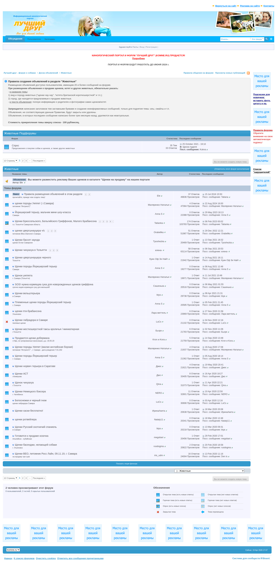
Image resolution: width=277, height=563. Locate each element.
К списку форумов (24, 558)
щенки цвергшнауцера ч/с (30, 230)
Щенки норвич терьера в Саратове (35, 366)
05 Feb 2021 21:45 (214, 302)
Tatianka (158, 223)
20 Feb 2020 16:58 (214, 445)
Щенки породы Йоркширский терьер (36, 266)
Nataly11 (158, 419)
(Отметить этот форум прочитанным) (231, 169)
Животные (66, 73)
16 (189, 454)
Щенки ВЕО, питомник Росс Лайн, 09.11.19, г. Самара (46, 453)
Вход (142, 47)
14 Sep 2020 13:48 (214, 338)
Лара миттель (158, 312)
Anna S (158, 214)
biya (159, 294)
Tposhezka (158, 241)
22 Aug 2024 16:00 (214, 203)
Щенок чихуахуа (24, 382)
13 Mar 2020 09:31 (214, 427)
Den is (224, 456)
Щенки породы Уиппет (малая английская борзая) (44, 347)
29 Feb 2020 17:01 (214, 436)
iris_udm (158, 455)
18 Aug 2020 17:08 (214, 347)
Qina (158, 384)
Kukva (203, 149)
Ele (21, 182)
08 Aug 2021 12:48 (214, 266)
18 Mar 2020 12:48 (214, 418)
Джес (158, 366)
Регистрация (151, 47)
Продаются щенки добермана (32, 338)
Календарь (50, 39)
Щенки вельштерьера (27, 293)
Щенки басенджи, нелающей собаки (36, 444)
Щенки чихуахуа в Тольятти (31, 250)
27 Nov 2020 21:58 (214, 311)
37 (189, 194)
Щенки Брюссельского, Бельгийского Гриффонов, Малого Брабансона (56, 221)
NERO (158, 393)
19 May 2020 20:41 (214, 365)
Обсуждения (15, 38)
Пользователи (34, 39)
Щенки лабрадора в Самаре (31, 320)
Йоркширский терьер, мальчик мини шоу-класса (43, 212)
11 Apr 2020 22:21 (214, 382)
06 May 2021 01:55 (214, 284)
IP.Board (265, 558)
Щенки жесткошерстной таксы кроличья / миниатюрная (47, 329)
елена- (158, 250)
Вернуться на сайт (225, 6)
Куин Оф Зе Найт (159, 259)
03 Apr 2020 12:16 (214, 400)
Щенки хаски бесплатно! (29, 410)
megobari (158, 437)
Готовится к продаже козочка (31, 435)
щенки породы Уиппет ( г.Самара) (34, 203)
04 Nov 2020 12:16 (214, 320)
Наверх (8, 558)
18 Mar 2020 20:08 (214, 409)
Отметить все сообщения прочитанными (80, 558)
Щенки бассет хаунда (27, 239)
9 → (111, 221)
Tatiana (224, 197)
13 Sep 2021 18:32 (214, 240)
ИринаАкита (158, 410)
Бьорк (158, 330)
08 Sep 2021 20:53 (214, 249)
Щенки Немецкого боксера (30, 391)
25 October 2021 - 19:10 (194, 144)
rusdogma (159, 446)
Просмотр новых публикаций (230, 73)
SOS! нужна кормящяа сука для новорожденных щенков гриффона (54, 284)
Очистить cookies (46, 558)
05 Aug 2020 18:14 (214, 356)
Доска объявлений (48, 73)
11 (189, 391)
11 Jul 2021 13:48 (213, 275)
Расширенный (271, 39)
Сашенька (158, 286)
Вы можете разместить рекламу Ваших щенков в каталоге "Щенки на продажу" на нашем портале (89, 179)
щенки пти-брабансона (28, 311)
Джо (159, 375)
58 (189, 249)
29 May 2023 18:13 (214, 212)
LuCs (158, 321)
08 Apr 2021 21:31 (214, 293)
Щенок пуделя (190, 147)
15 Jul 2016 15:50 (213, 194)
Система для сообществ (246, 558)
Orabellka (159, 232)
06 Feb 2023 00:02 (214, 221)
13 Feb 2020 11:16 (214, 454)
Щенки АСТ (21, 373)
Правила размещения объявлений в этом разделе (53, 194)
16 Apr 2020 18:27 (214, 373)
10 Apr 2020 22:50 (214, 391)
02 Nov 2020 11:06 (214, 329)
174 (189, 221)
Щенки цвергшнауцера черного (33, 257)
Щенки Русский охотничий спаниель (36, 427)
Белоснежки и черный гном (30, 400)
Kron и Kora (159, 339)
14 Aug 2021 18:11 (214, 257)
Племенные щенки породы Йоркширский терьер (43, 302)
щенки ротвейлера (25, 419)
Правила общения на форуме (198, 73)
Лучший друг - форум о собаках (20, 73)
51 (189, 231)
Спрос (15, 145)
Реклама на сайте (250, 6)
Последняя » (39, 160)
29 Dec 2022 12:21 (214, 231)
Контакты (269, 6)
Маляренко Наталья (158, 205)
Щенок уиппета (23, 275)
